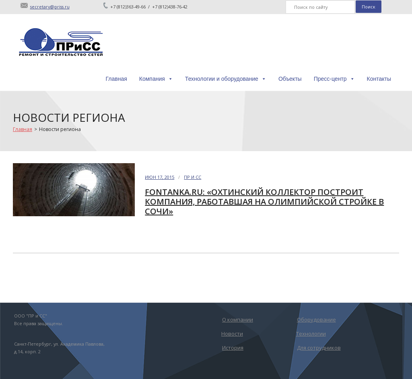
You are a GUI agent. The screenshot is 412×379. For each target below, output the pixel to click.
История (232, 347)
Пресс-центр (334, 79)
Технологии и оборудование (225, 79)
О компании (237, 319)
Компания (156, 79)
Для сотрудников (319, 347)
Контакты (379, 79)
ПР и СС (192, 177)
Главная (116, 79)
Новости (232, 333)
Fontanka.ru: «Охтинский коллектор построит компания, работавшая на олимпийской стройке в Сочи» (264, 201)
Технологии (311, 333)
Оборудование (316, 319)
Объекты (290, 79)
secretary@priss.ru (50, 7)
